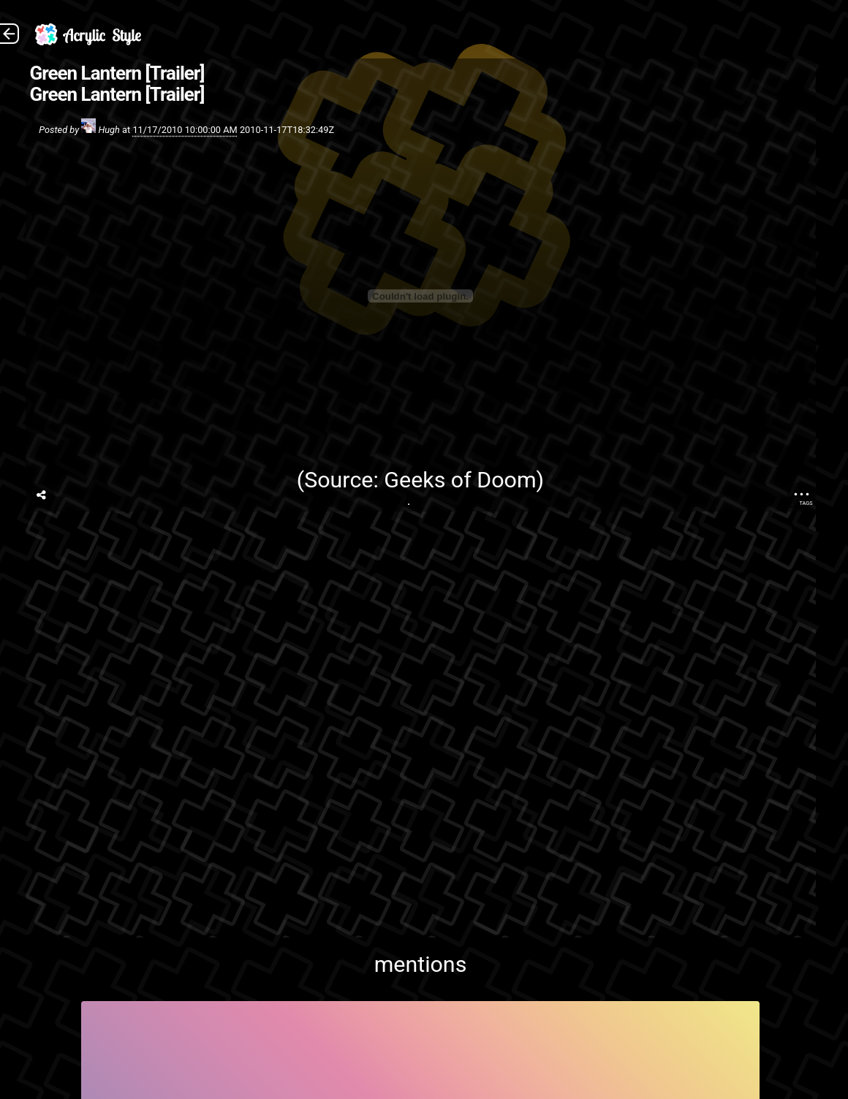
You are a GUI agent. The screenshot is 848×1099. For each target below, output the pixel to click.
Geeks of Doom (460, 480)
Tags (805, 503)
